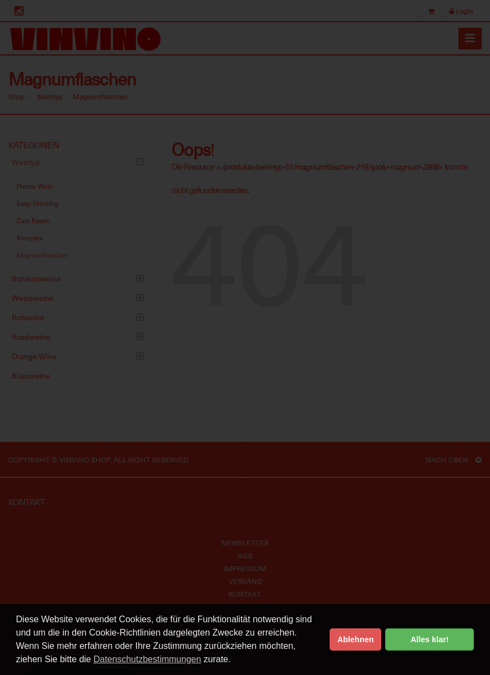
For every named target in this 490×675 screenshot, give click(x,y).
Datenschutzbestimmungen (147, 659)
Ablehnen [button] (355, 639)
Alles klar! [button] (430, 639)
